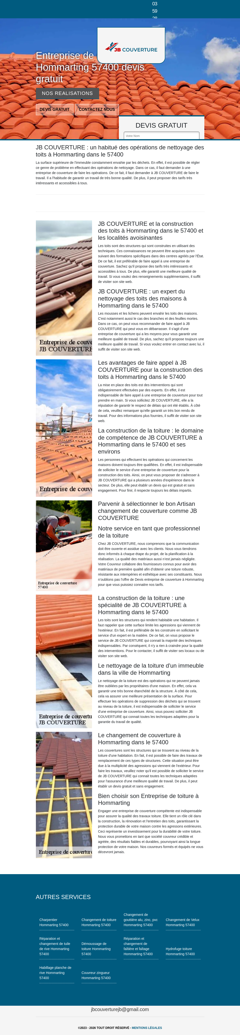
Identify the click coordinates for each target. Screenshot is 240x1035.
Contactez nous (97, 109)
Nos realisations (67, 93)
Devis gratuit (55, 109)
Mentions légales (147, 1028)
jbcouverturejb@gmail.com (120, 1009)
